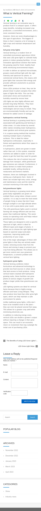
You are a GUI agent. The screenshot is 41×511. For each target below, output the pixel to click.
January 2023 (10, 461)
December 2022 (11, 456)
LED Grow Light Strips (26, 346)
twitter (12, 21)
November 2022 (11, 450)
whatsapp (15, 21)
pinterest (19, 21)
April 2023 (9, 472)
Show (7, 491)
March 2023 (10, 466)
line (8, 21)
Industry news (10, 497)
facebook (4, 21)
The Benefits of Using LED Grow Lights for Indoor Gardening (22, 341)
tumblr (23, 21)
